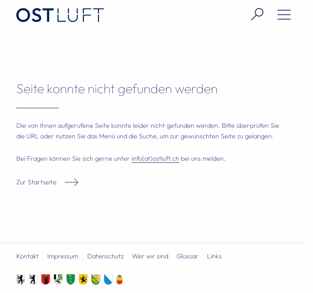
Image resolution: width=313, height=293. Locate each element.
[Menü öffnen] (281, 16)
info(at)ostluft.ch (155, 158)
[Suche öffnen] (254, 14)
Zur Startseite (36, 182)
